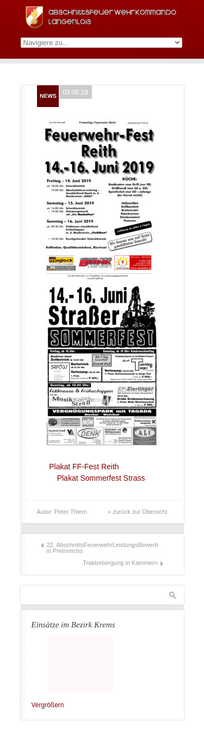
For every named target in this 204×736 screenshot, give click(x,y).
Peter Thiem (70, 511)
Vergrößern (48, 705)
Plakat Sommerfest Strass (102, 478)
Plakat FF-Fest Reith (80, 466)
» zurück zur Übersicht (137, 511)
